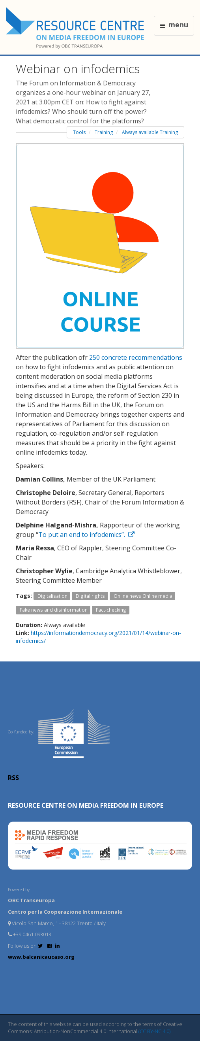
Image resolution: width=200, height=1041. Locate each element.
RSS (13, 777)
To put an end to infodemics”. (86, 534)
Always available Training (150, 132)
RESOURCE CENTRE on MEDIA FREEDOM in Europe (85, 805)
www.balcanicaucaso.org (41, 956)
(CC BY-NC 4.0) (154, 1031)
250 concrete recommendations (135, 357)
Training (104, 132)
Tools (79, 132)
